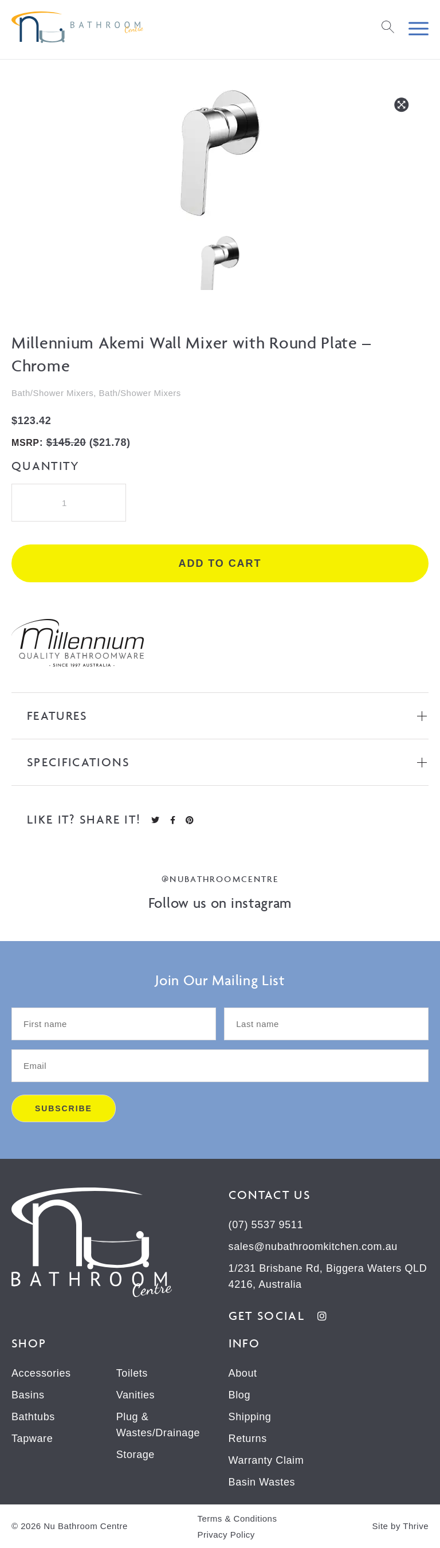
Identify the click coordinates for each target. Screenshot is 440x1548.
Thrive (416, 1526)
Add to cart (220, 563)
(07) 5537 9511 (266, 1224)
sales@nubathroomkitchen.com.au (313, 1246)
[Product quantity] (68, 503)
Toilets (132, 1373)
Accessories (41, 1373)
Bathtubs (33, 1416)
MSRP (25, 443)
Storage (135, 1454)
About (243, 1373)
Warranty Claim (266, 1460)
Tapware (32, 1438)
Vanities (135, 1395)
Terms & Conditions (237, 1518)
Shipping (250, 1416)
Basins (28, 1395)
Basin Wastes (262, 1482)
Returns (248, 1438)
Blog (239, 1395)
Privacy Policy (225, 1534)
